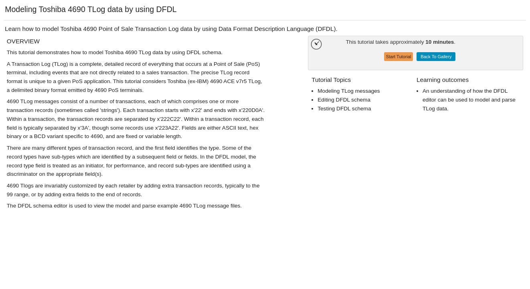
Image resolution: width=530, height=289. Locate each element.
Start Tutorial (398, 56)
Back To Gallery (436, 56)
